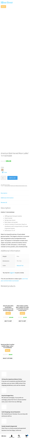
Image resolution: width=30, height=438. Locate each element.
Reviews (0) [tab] (4, 202)
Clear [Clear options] (5, 172)
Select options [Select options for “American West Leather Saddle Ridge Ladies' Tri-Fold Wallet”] (7, 358)
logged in (12, 272)
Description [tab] (4, 193)
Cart (27, 436)
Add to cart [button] (8, 321)
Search (19, 437)
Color (2, 167)
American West (7, 185)
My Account (11, 437)
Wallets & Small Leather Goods (21, 185)
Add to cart (12, 178)
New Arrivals (13, 185)
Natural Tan (20, 265)
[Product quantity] (3, 178)
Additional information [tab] (7, 198)
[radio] (2, 170)
